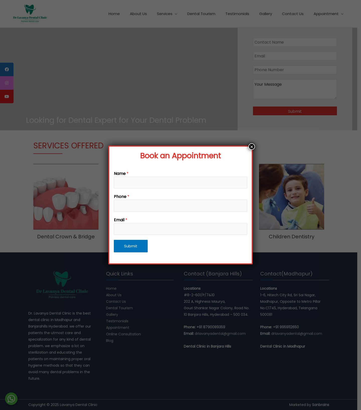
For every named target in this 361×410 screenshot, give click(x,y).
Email (120, 220)
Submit (130, 246)
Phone (121, 196)
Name (121, 173)
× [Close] (251, 146)
